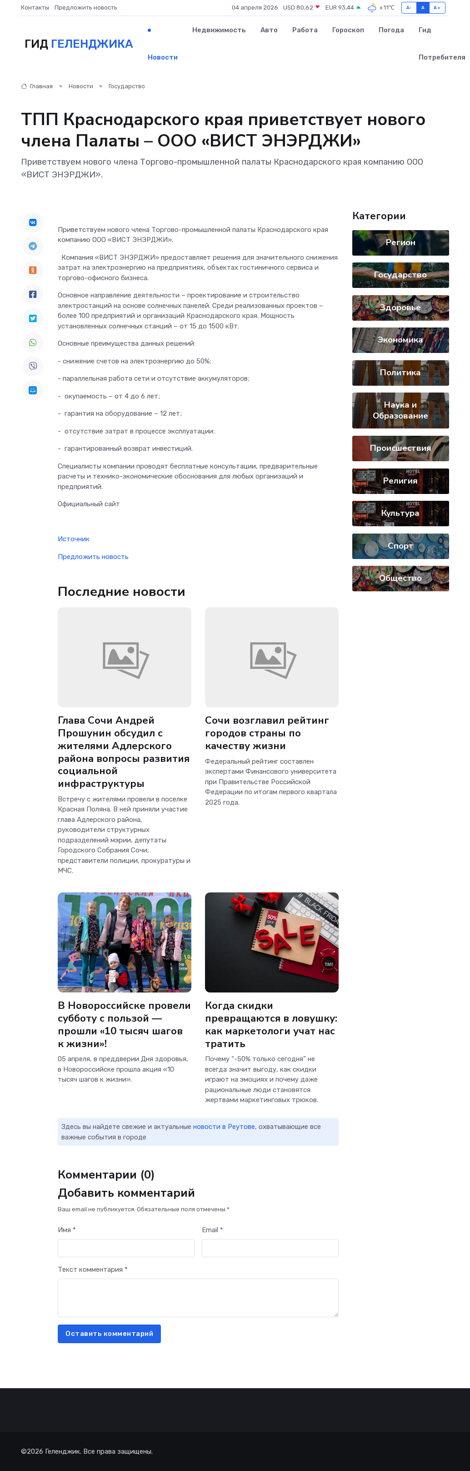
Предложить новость (86, 7)
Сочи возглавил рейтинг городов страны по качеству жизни (267, 733)
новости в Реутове (224, 1127)
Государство (127, 86)
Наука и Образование (400, 410)
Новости (163, 57)
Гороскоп (348, 30)
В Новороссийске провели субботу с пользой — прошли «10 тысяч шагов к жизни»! (124, 1025)
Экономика (400, 340)
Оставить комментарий (109, 1334)
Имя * (67, 1230)
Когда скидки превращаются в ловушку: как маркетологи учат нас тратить (271, 1025)
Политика (400, 372)
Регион (400, 242)
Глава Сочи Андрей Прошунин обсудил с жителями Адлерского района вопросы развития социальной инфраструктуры (124, 752)
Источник (74, 539)
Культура (400, 513)
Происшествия (400, 448)
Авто (269, 30)
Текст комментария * (93, 1269)
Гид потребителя (442, 43)
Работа (305, 30)
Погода (391, 30)
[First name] (126, 1248)
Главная (37, 86)
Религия (400, 481)
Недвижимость (219, 30)
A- (409, 7)
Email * (212, 1230)
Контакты (35, 7)
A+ (437, 7)
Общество (400, 578)
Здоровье (400, 307)
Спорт (401, 546)
